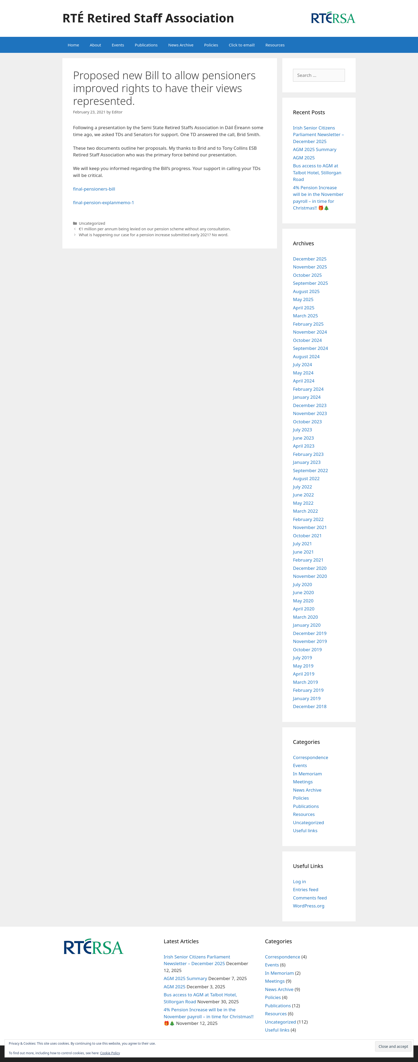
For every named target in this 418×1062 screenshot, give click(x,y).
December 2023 (310, 405)
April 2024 (303, 381)
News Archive (180, 45)
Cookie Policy (110, 1053)
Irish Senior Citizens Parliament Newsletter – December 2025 (318, 134)
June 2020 (303, 592)
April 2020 (303, 609)
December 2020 (310, 568)
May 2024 (303, 373)
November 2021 (310, 527)
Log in (299, 881)
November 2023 (310, 413)
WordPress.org (308, 906)
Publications (146, 45)
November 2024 (310, 332)
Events (118, 45)
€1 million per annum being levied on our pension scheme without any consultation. (155, 228)
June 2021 (303, 552)
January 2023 (307, 462)
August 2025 (306, 291)
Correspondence (310, 757)
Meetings (303, 782)
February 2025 (308, 324)
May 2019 (303, 666)
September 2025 (310, 283)
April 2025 (303, 308)
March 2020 (305, 617)
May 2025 (303, 299)
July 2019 (302, 657)
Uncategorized (92, 223)
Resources (275, 45)
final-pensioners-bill (94, 189)
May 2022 (303, 503)
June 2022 (303, 495)
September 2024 (310, 348)
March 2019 (305, 682)
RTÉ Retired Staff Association (148, 18)
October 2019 (307, 649)
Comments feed (310, 898)
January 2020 (307, 625)
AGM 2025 (304, 158)
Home (73, 45)
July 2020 (302, 584)
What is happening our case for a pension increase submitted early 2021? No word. (153, 234)
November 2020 (310, 576)
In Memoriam (307, 774)
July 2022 (302, 487)
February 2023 (308, 454)
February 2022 (308, 519)
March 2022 (305, 511)
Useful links (305, 830)
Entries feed (305, 889)
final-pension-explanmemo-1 (103, 202)
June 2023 (303, 438)
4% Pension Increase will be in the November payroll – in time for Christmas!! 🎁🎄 (209, 1016)
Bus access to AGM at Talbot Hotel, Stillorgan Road (317, 172)
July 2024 (302, 364)
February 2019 (308, 690)
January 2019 (307, 698)
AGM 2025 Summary (314, 149)
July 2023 (302, 430)
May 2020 (303, 601)
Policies (211, 45)
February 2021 (308, 560)
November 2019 (310, 641)
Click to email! (242, 45)
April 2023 (303, 446)
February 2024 (308, 389)
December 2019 (310, 633)
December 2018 (310, 706)
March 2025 (305, 316)
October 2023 (307, 422)
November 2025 (310, 267)
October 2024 (307, 340)
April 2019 (303, 674)
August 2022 (306, 478)
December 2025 (310, 259)
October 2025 (307, 275)
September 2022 (310, 470)
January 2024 (307, 397)
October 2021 (307, 535)
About (95, 45)
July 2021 (302, 543)
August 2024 (306, 356)
